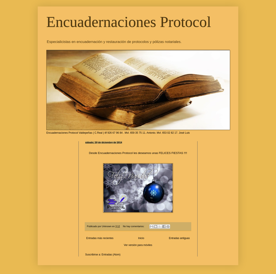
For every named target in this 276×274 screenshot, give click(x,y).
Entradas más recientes (99, 238)
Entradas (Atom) (111, 254)
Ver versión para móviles (138, 245)
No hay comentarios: (134, 226)
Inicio (141, 238)
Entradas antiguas (179, 238)
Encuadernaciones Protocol (128, 22)
